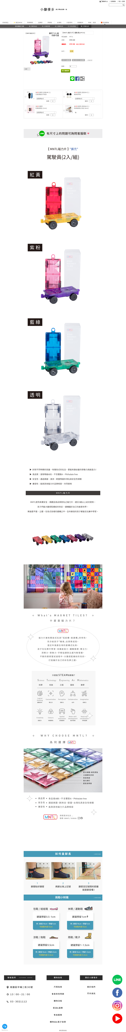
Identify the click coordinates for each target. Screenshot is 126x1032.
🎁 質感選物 (105, 22)
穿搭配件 (80, 22)
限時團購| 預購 (19, 26)
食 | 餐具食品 (33, 26)
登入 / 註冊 (122, 1)
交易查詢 (113, 1)
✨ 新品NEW (17, 22)
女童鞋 (59, 22)
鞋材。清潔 (92, 22)
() (103, 1)
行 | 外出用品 (72, 26)
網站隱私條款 (63, 1030)
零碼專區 (30, 22)
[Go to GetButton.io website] (5, 1030)
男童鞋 (50, 22)
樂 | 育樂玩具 (85, 26)
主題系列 (69, 22)
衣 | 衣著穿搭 (46, 26)
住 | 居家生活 (59, 26)
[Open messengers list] (4, 1026)
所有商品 (5, 22)
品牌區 (40, 22)
